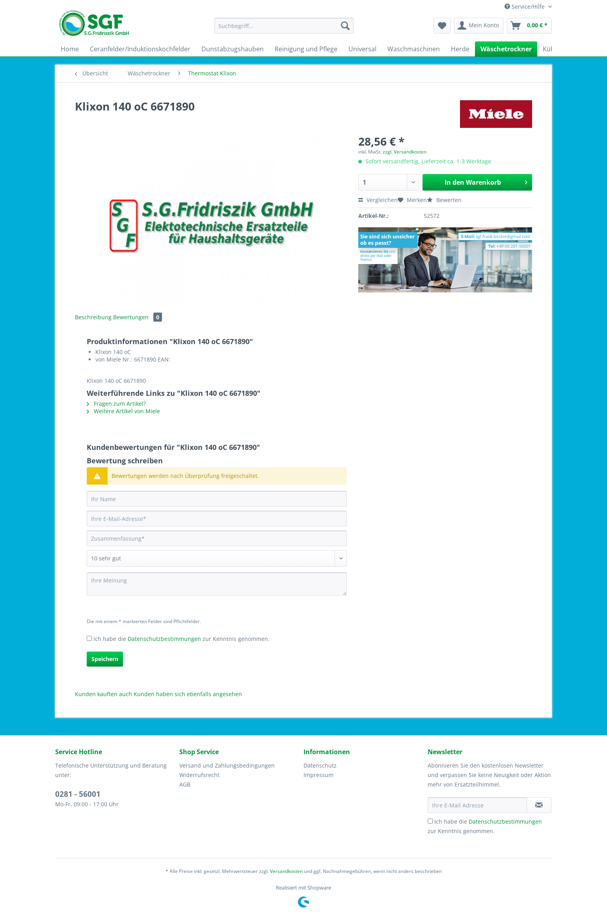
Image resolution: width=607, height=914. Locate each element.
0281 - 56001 (78, 794)
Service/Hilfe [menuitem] (525, 6)
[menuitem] (284, 29)
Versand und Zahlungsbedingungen (227, 765)
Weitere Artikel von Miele (123, 411)
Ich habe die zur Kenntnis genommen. (181, 638)
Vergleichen (378, 200)
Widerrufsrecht (199, 775)
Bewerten (444, 200)
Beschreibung (93, 317)
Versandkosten (286, 871)
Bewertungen (137, 317)
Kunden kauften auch (103, 694)
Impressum (318, 775)
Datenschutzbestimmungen (164, 638)
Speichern (104, 659)
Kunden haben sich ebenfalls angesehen (188, 694)
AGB (184, 784)
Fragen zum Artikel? (116, 403)
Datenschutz (320, 765)
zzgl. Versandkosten (404, 151)
